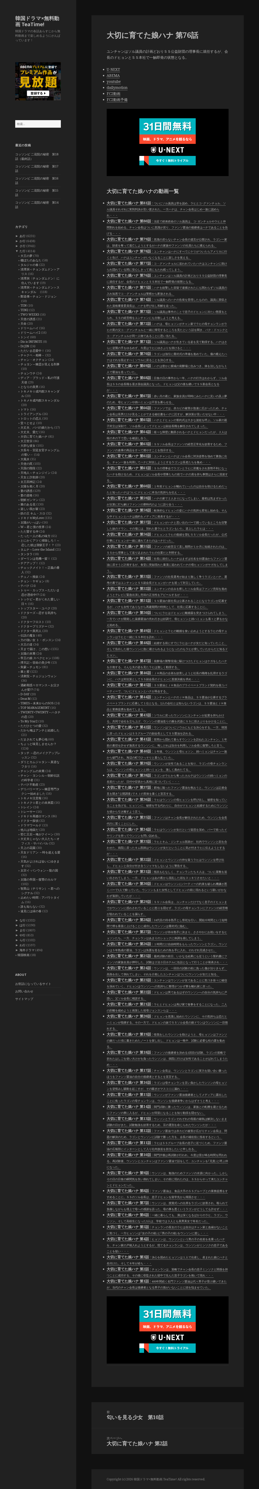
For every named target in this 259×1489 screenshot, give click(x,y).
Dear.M (25, 699)
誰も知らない (29, 906)
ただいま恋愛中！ (32, 351)
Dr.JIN (24, 346)
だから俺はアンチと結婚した (40, 730)
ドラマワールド (31, 825)
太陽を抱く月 (29, 486)
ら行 (23, 940)
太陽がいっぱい (31, 522)
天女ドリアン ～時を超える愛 (40, 852)
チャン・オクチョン (34, 360)
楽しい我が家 (29, 509)
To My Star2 (29, 721)
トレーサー (27, 812)
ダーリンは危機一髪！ (35, 558)
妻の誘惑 (26, 491)
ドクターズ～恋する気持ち (38, 613)
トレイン (26, 807)
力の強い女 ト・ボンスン (37, 640)
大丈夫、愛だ (29, 432)
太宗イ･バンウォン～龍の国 (39, 870)
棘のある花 (27, 504)
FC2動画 (113, 93)
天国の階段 (27, 468)
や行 (23, 935)
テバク (24, 586)
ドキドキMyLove (32, 518)
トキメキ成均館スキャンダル (40, 400)
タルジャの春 (29, 265)
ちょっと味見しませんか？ (38, 744)
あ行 (23, 236)
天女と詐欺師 (29, 477)
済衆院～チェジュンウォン (38, 676)
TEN (23, 305)
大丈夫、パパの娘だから (37, 427)
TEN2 (24, 310)
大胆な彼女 (27, 445)
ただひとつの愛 (31, 726)
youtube (114, 81)
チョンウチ (27, 373)
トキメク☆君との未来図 (37, 803)
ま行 (23, 930)
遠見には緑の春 (31, 911)
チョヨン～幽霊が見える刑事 (40, 364)
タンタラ (26, 554)
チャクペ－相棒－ (32, 355)
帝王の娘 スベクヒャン (35, 658)
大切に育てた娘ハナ (34, 436)
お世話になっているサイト (33, 984)
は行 (23, 925)
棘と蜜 (24, 671)
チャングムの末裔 (32, 771)
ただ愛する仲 (29, 531)
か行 (23, 241)
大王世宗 (26, 441)
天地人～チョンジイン (35, 473)
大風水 (24, 459)
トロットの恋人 (31, 418)
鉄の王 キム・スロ (32, 513)
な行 (23, 920)
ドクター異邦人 (31, 631)
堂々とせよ (27, 423)
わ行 (23, 945)
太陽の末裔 (27, 653)
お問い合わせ (24, 991)
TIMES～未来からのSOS (37, 703)
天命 (23, 323)
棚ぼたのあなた (31, 260)
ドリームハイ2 (30, 332)
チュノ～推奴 (29, 577)
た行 (23, 251)
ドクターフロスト (32, 622)
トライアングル (31, 414)
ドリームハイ (29, 328)
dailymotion (117, 87)
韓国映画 (23, 955)
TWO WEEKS (29, 314)
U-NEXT (113, 69)
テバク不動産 (29, 784)
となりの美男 (29, 387)
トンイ (24, 337)
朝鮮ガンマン (29, 500)
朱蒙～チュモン (31, 667)
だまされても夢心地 (34, 739)
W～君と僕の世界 (32, 527)
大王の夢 (26, 256)
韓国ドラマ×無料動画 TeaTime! (37, 21)
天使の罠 (26, 464)
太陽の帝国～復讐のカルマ (38, 879)
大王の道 (26, 644)
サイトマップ (24, 999)
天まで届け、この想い (35, 649)
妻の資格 (26, 495)
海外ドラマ (27, 950)
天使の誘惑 (27, 319)
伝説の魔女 (27, 635)
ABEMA (113, 75)
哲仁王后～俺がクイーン (37, 834)
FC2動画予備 (117, 99)
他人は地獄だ (29, 830)
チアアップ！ (29, 563)
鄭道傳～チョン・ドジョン (38, 296)
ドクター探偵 (29, 821)
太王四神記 (27, 482)
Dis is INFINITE (31, 342)
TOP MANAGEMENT (35, 708)
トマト (24, 409)
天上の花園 (27, 848)
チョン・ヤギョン (32, 581)
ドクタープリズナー (34, 626)
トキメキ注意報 (31, 798)
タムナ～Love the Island (37, 549)
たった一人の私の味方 (35, 536)
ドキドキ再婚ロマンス (35, 816)
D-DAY (24, 694)
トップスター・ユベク (35, 608)
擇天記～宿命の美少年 (35, 662)
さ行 (23, 246)
